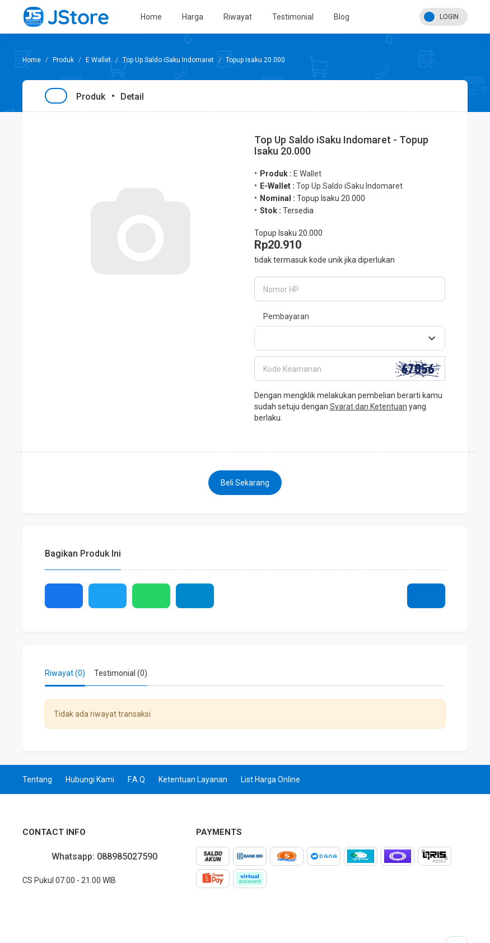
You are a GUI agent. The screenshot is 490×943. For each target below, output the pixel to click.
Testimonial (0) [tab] (120, 673)
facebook (22, 905)
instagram (40, 905)
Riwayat (237, 16)
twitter (31, 905)
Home (151, 16)
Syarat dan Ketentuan (368, 406)
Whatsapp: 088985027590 (104, 856)
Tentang (37, 779)
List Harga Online (270, 779)
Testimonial (293, 16)
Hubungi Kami (90, 779)
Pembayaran (286, 316)
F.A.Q (136, 779)
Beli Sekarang (245, 482)
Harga (192, 16)
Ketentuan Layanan (192, 779)
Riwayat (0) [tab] (65, 673)
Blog (341, 16)
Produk (63, 60)
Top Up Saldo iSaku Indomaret (168, 60)
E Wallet (98, 60)
